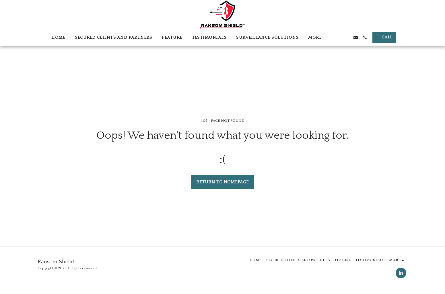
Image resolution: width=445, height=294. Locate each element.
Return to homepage (222, 182)
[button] (336, 37)
